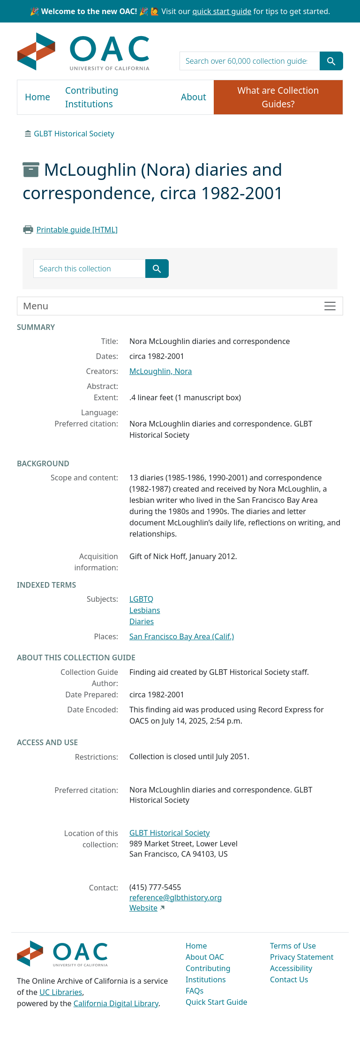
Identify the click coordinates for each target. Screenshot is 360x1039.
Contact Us (289, 979)
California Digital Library (116, 1003)
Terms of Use (293, 946)
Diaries (141, 621)
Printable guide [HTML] (77, 229)
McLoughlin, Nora (160, 371)
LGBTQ (141, 599)
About (193, 97)
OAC (83, 52)
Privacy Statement (302, 957)
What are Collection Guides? (278, 97)
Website (143, 908)
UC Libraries (60, 992)
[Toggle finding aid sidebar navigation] (180, 306)
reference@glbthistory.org (175, 897)
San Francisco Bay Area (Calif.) (181, 636)
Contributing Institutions (91, 97)
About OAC (205, 957)
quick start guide (221, 11)
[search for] (250, 61)
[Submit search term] (331, 61)
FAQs (194, 991)
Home (37, 97)
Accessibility (291, 968)
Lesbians (144, 610)
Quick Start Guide (217, 1002)
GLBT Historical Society (74, 133)
